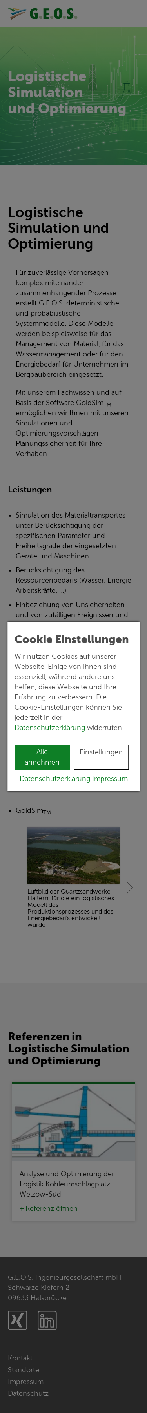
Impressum (110, 779)
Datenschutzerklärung (51, 728)
